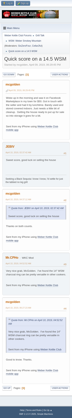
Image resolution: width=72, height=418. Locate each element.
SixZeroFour (24, 45)
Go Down (8, 74)
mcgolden (13, 84)
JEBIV (10, 146)
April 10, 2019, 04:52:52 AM (18, 263)
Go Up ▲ (47, 410)
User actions (60, 74)
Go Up (6, 388)
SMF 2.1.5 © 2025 (27, 414)
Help (22, 410)
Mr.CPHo (12, 257)
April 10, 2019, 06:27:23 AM (18, 308)
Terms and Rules (34, 410)
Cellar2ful (37, 45)
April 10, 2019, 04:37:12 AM (18, 199)
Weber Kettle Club (47, 285)
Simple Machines (45, 414)
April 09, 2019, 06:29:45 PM (21, 90)
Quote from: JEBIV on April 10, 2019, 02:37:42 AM (37, 208)
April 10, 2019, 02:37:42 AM (18, 152)
